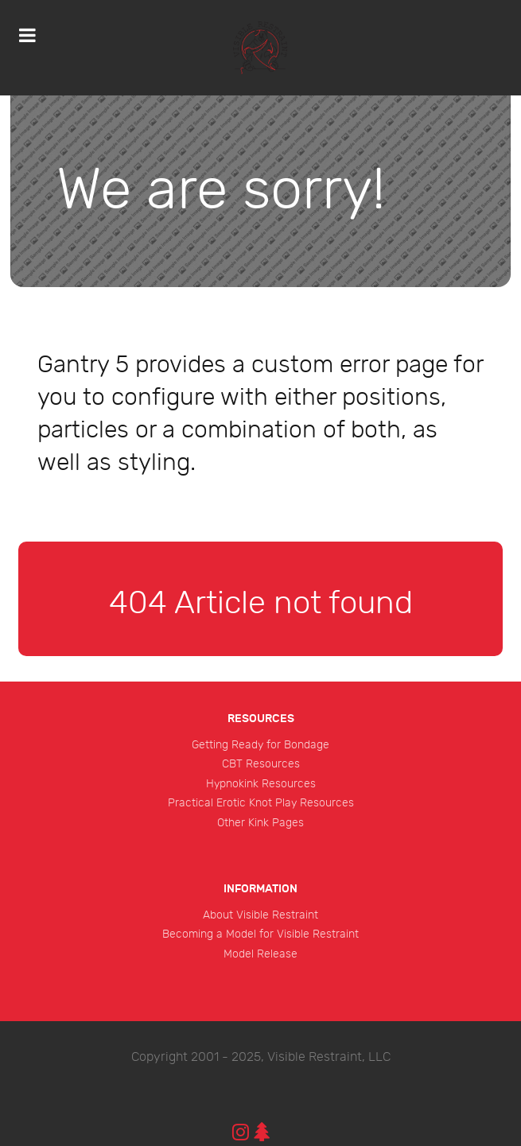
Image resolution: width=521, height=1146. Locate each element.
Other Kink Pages (260, 822)
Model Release (260, 954)
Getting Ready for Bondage (260, 745)
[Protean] (260, 47)
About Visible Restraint (260, 915)
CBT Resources (261, 764)
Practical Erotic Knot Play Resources (261, 803)
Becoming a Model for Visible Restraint (260, 934)
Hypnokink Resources (261, 784)
